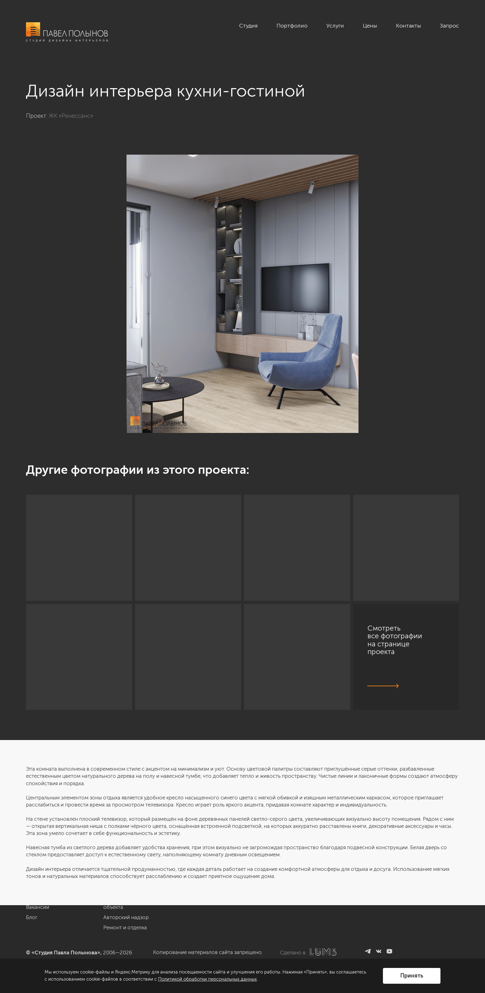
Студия (248, 25)
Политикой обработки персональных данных (207, 979)
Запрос (449, 25)
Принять (411, 975)
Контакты (408, 25)
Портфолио (292, 25)
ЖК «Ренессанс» (71, 115)
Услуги (335, 25)
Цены (370, 25)
